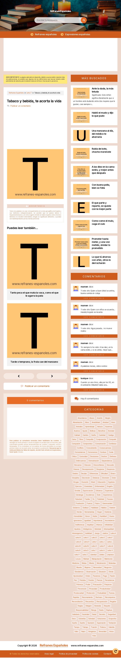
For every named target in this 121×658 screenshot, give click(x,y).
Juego (97, 534)
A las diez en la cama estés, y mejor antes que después (103, 170)
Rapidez (76, 598)
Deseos (76, 470)
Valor (76, 632)
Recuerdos (90, 602)
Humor (111, 517)
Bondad (111, 431)
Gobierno (76, 508)
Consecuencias (105, 448)
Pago (105, 576)
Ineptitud (90, 525)
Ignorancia (78, 521)
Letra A (113, 534)
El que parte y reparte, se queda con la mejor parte (101, 206)
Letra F (110, 538)
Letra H (86, 542)
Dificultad (104, 474)
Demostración (94, 461)
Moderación (101, 564)
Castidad (102, 436)
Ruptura (109, 611)
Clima (81, 440)
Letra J (101, 542)
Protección (91, 594)
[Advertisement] (60, 55)
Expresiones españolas (78, 34)
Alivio (87, 423)
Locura (78, 559)
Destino (75, 474)
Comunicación (100, 444)
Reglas (80, 606)
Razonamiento (87, 598)
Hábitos (104, 508)
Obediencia (79, 572)
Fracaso (110, 500)
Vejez (83, 632)
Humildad (103, 517)
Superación (101, 623)
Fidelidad (100, 500)
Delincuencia (81, 461)
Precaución (97, 585)
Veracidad (102, 632)
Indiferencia (80, 525)
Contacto (108, 654)
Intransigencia (77, 534)
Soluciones (101, 619)
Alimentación (77, 423)
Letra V (110, 551)
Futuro (97, 504)
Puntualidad (101, 594)
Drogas (76, 483)
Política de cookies (90, 654)
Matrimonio (108, 559)
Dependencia (107, 461)
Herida (79, 512)
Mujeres (88, 568)
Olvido (111, 572)
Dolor (114, 478)
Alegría (107, 419)
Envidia (77, 491)
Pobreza (79, 585)
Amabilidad (96, 423)
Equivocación (88, 491)
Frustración (80, 504)
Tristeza (103, 628)
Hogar (99, 512)
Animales (79, 427)
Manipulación (97, 559)
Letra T (94, 551)
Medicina (75, 564)
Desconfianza (99, 466)
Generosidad (107, 504)
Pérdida (83, 581)
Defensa (113, 457)
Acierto (99, 419)
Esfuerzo (99, 491)
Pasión (112, 576)
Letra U (102, 551)
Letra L (109, 542)
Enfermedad (99, 487)
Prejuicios (108, 585)
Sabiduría (75, 615)
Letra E (102, 538)
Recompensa (110, 598)
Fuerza (89, 504)
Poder (88, 585)
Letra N (86, 547)
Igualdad (87, 521)
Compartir (112, 440)
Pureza (111, 594)
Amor (113, 423)
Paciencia (96, 576)
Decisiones (94, 457)
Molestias (112, 564)
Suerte (82, 623)
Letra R (77, 551)
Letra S (86, 551)
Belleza (92, 431)
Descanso (78, 466)
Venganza (92, 632)
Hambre (112, 508)
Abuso (91, 419)
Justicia (105, 534)
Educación (102, 483)
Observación (91, 572)
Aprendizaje (89, 427)
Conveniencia (80, 453)
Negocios (108, 568)
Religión (89, 606)
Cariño (93, 436)
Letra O (94, 547)
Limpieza (110, 555)
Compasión (76, 444)
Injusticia (77, 530)
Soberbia (82, 619)
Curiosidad (83, 457)
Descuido (110, 466)
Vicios (111, 632)
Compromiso (88, 444)
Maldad (86, 559)
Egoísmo (111, 483)
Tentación (112, 623)
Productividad (105, 589)
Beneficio (101, 431)
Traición (94, 628)
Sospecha (112, 619)
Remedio (97, 606)
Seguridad (112, 615)
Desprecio (111, 470)
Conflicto (80, 448)
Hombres (108, 512)
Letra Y (77, 555)
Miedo (91, 564)
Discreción (86, 478)
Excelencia (90, 495)
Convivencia (92, 453)
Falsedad (78, 500)
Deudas (84, 474)
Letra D (94, 538)
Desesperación (88, 470)
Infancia (99, 525)
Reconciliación (77, 602)
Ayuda (84, 431)
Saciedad (85, 615)
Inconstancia (109, 521)
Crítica (74, 457)
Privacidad (93, 589)
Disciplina (75, 478)
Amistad (105, 423)
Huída (95, 517)
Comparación (101, 440)
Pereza (99, 581)
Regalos (113, 602)
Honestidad (78, 517)
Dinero (113, 474)
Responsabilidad (82, 611)
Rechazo (99, 598)
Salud (94, 615)
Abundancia (82, 419)
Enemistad (88, 487)
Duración (85, 483)
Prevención (82, 589)
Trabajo (85, 628)
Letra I (94, 542)
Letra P (102, 547)
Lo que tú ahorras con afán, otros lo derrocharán (101, 260)
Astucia (100, 427)
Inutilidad (88, 534)
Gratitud (85, 508)
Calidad (77, 436)
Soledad (91, 619)
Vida (94, 636)
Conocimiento (91, 448)
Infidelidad (109, 525)
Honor (87, 517)
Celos (74, 440)
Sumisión (91, 623)
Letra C (86, 538)
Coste (111, 453)
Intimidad (98, 530)
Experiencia (107, 495)
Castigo (111, 436)
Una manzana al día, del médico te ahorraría (103, 134)
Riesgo (93, 611)
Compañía (89, 440)
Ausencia (108, 427)
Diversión (105, 478)
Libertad (93, 555)
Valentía (111, 628)
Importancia (98, 521)
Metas (84, 564)
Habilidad (94, 508)
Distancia (96, 478)
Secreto (102, 615)
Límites (101, 555)
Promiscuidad (79, 594)
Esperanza (109, 491)
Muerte (79, 568)
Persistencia (109, 581)
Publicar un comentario (20, 106)
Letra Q (110, 547)
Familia (87, 500)
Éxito (99, 495)
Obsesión (102, 572)
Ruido (101, 611)
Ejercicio (78, 487)
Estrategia (79, 495)
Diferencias (94, 474)
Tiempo (77, 628)
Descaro (87, 466)
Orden (87, 576)
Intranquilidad (109, 530)
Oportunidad (78, 576)
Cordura (103, 453)
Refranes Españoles (60, 9)
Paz (75, 581)
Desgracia (100, 470)
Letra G (78, 542)
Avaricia (77, 431)
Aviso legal (49, 654)
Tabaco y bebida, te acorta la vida (34, 102)
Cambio (85, 436)
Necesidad (97, 568)
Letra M (78, 547)
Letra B (78, 538)
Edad (93, 483)
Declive (104, 457)
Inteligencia (87, 530)
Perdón (91, 581)
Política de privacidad (68, 654)
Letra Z (85, 555)
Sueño (74, 623)
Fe (93, 500)
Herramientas (89, 512)
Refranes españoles (45, 34)
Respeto (107, 606)
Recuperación (102, 602)
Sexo (74, 619)
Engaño (110, 487)
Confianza (112, 444)
